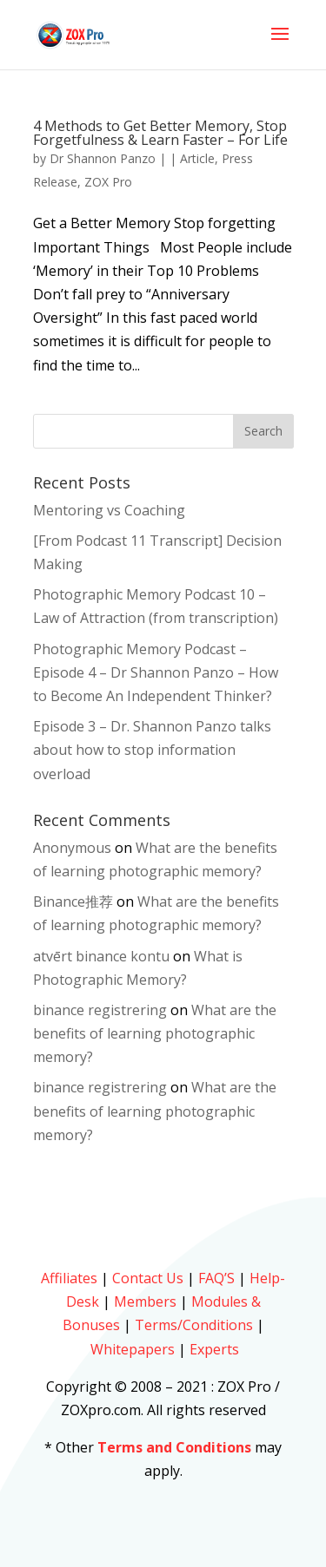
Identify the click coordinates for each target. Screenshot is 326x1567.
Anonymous (72, 847)
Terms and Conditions (174, 1447)
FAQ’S (216, 1278)
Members (145, 1301)
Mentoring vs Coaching (109, 510)
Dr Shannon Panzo (103, 158)
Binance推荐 (73, 901)
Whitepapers (132, 1349)
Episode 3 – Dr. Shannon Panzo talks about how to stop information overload (152, 750)
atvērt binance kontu (101, 956)
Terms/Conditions (194, 1324)
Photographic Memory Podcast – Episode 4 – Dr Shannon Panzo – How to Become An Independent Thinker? (155, 672)
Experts (214, 1349)
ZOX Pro (108, 182)
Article (197, 158)
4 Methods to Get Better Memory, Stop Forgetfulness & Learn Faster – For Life (160, 132)
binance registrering (100, 1010)
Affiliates (69, 1278)
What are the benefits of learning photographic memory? (154, 1033)
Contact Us (147, 1278)
